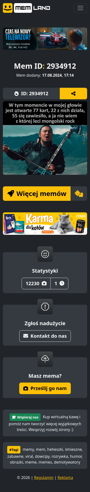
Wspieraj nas (25, 417)
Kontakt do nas (45, 336)
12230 (36, 283)
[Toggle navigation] (80, 8)
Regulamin (44, 477)
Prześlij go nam (45, 388)
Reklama (65, 477)
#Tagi (13, 449)
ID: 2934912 (31, 93)
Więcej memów (36, 193)
